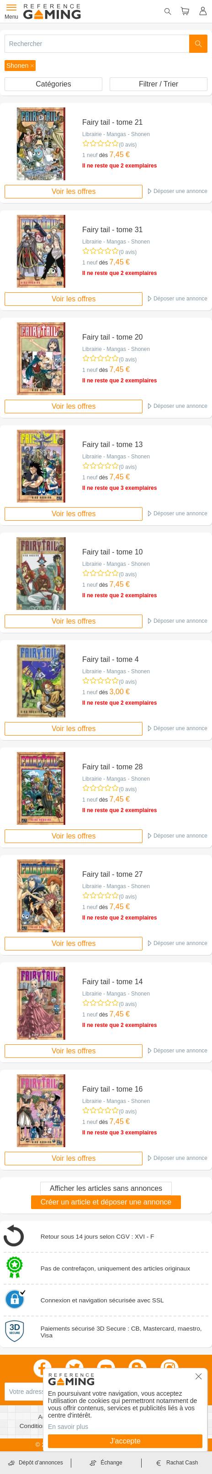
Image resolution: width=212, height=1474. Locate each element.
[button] (20, 65)
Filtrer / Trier (158, 84)
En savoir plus (68, 1426)
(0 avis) (128, 145)
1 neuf (89, 155)
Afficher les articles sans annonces (106, 1188)
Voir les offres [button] (74, 191)
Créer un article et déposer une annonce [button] (106, 1202)
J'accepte (125, 1441)
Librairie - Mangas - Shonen (116, 134)
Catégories (53, 84)
